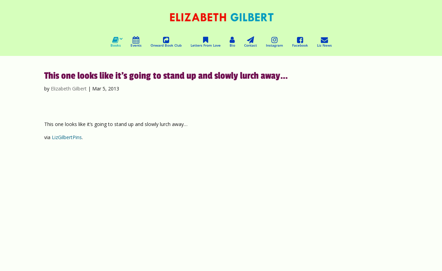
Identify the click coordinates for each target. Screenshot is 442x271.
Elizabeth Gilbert (69, 88)
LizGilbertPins (67, 137)
